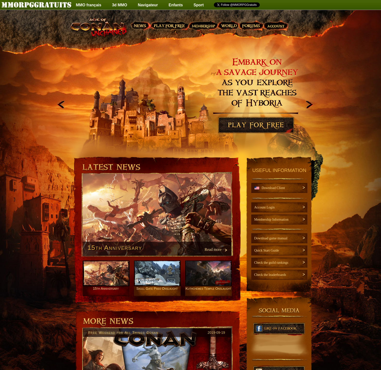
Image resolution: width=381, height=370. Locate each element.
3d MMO (119, 5)
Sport (199, 5)
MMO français (88, 5)
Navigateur (148, 5)
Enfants (176, 5)
